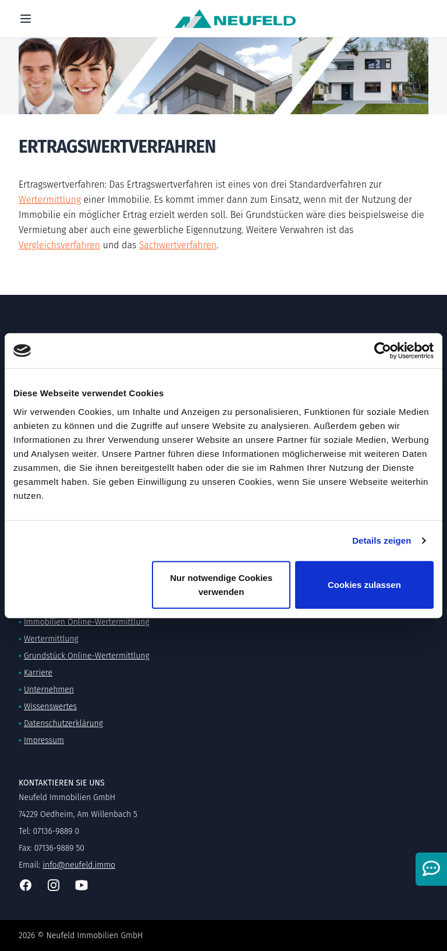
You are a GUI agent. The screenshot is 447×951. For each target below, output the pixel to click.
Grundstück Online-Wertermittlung (87, 656)
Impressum (44, 740)
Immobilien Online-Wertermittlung (87, 622)
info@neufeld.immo (78, 865)
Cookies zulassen (364, 584)
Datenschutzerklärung (63, 723)
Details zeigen (381, 540)
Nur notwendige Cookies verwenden (221, 584)
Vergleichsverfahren (59, 245)
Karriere (38, 673)
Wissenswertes (50, 707)
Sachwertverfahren (178, 245)
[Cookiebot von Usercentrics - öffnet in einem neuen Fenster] (383, 351)
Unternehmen (49, 690)
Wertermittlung (50, 199)
